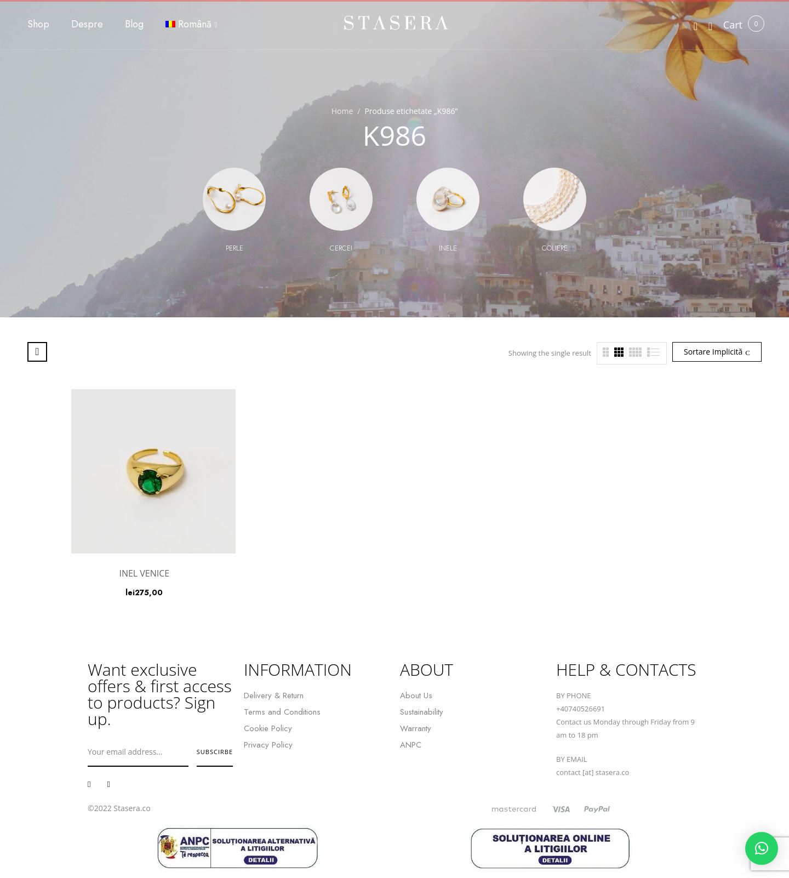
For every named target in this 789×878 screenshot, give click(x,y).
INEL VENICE (144, 573)
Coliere (555, 248)
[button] (732, 25)
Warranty (415, 728)
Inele (448, 248)
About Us (416, 695)
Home (342, 111)
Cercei (341, 248)
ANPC (410, 745)
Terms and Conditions (282, 712)
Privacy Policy (268, 745)
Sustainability (421, 712)
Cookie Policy (268, 728)
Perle (234, 248)
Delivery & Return (274, 695)
